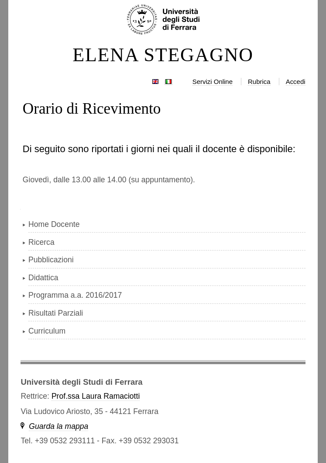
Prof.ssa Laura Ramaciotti (95, 396)
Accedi (295, 81)
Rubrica (259, 81)
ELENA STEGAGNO (163, 55)
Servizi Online (212, 81)
